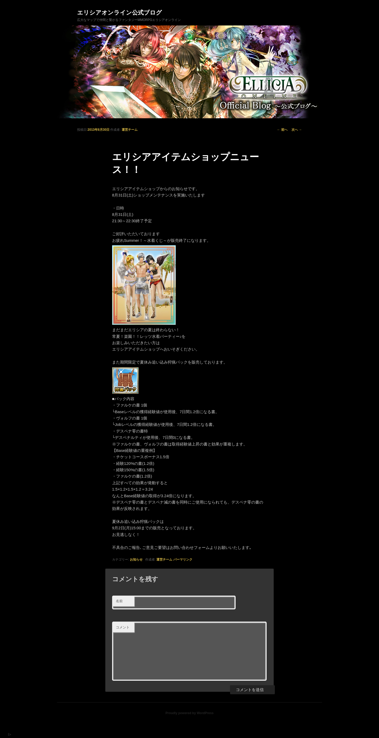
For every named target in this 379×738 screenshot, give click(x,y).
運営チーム (130, 130)
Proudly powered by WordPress (189, 713)
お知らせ (136, 559)
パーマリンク (182, 559)
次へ (297, 130)
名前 (119, 601)
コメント (123, 627)
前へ (282, 130)
